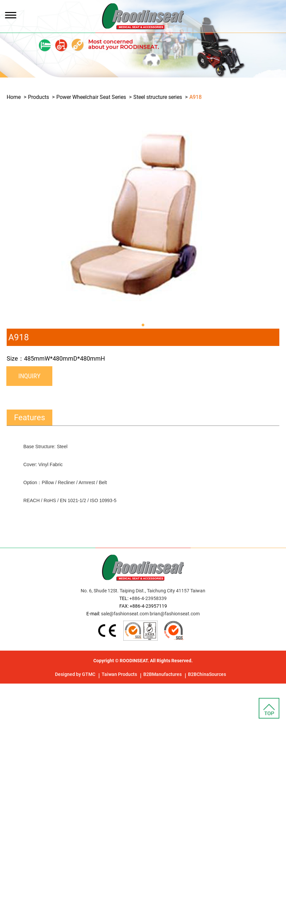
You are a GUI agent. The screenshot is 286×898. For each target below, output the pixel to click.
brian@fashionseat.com (175, 613)
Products (38, 97)
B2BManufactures (162, 674)
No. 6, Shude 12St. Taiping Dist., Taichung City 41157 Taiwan (143, 590)
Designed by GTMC (75, 674)
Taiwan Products (119, 674)
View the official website (59, 767)
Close (6, 687)
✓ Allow (9, 703)
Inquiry (29, 376)
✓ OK (190, 894)
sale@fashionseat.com (125, 613)
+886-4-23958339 (148, 598)
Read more (15, 767)
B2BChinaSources (207, 674)
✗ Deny (9, 711)
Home (14, 97)
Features (29, 417)
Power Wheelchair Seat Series (91, 97)
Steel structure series (157, 97)
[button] (143, 325)
